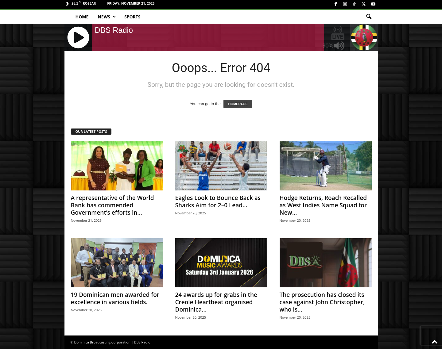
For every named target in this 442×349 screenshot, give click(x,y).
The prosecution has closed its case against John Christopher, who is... (322, 302)
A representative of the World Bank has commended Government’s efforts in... (112, 205)
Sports (132, 17)
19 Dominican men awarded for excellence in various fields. (115, 298)
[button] (368, 17)
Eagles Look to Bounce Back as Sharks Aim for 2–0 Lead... (218, 201)
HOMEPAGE (237, 104)
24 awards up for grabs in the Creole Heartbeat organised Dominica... (216, 302)
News (106, 17)
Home (82, 17)
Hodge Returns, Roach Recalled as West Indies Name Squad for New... (323, 205)
